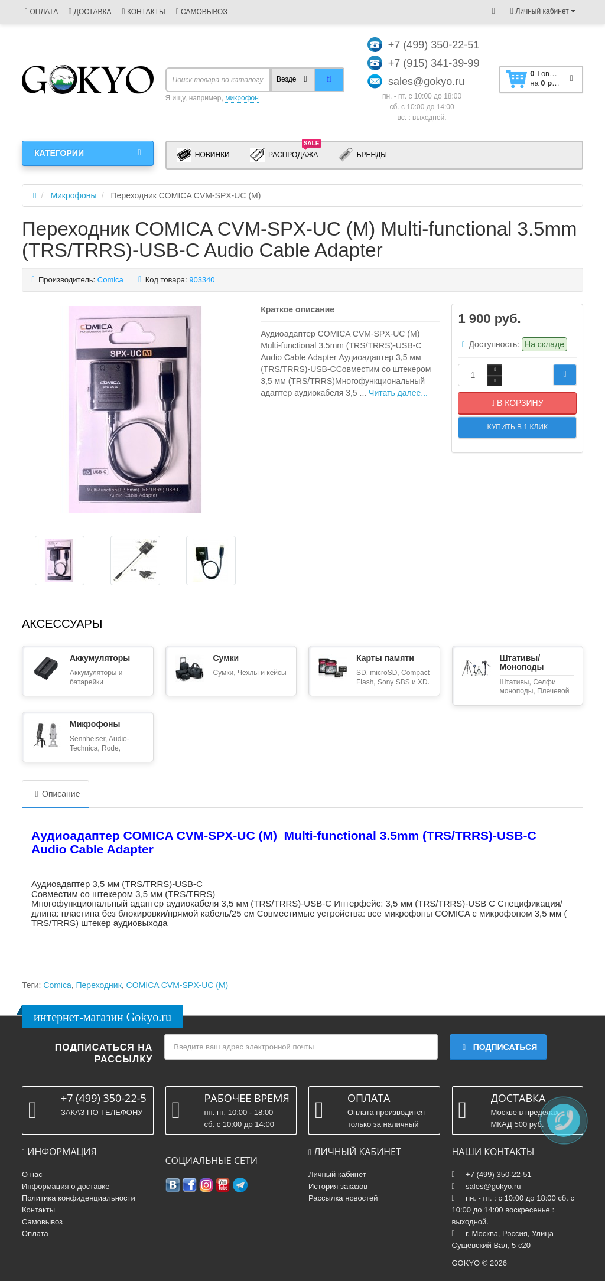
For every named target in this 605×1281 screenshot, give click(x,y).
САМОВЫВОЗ (201, 12)
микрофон (242, 98)
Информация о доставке (65, 1186)
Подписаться (498, 1047)
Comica (57, 985)
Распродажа (285, 154)
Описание (55, 793)
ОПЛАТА (41, 12)
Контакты (38, 1209)
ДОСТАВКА (90, 12)
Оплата (35, 1233)
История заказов (337, 1186)
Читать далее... (398, 392)
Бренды (362, 155)
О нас (32, 1174)
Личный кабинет (337, 1174)
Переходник (99, 985)
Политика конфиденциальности (78, 1198)
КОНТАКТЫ (143, 12)
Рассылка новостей (343, 1198)
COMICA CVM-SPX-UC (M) (177, 985)
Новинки (203, 155)
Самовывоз (42, 1221)
